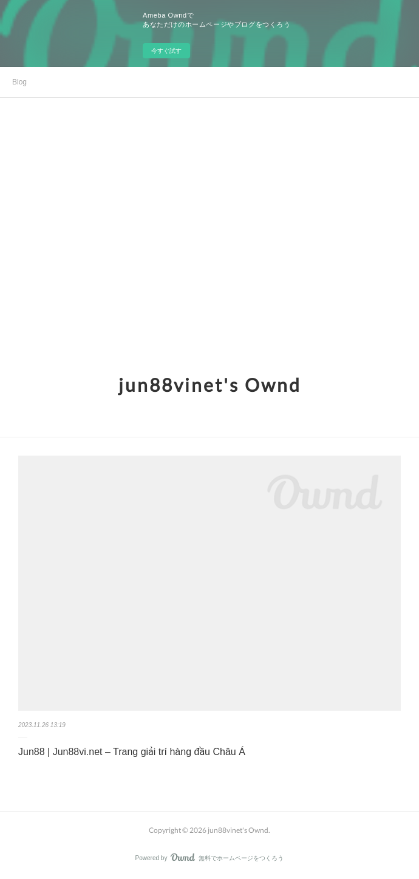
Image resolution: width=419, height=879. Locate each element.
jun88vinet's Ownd (209, 384)
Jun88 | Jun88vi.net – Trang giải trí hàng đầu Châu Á (131, 752)
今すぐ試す (166, 50)
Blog (19, 82)
